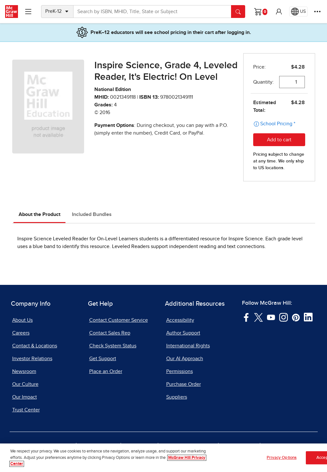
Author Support (183, 332)
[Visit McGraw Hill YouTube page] (271, 316)
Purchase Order (183, 384)
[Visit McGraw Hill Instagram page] (283, 316)
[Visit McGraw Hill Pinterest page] (295, 316)
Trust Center (26, 409)
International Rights (188, 345)
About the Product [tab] (39, 214)
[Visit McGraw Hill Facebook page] (246, 316)
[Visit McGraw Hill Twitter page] (258, 316)
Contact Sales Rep (109, 332)
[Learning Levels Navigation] (28, 11)
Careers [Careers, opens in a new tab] (21, 332)
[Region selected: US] (298, 11)
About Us (22, 320)
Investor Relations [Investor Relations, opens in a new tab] (32, 358)
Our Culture (25, 384)
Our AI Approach (184, 358)
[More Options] (317, 11)
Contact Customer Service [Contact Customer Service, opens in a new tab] (118, 320)
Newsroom (24, 371)
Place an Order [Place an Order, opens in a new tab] (105, 371)
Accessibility (180, 320)
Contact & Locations (34, 345)
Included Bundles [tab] (92, 214)
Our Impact (24, 397)
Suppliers (176, 397)
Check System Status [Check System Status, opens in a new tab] (112, 345)
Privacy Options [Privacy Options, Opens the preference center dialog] (282, 458)
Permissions (179, 371)
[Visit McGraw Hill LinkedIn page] (308, 316)
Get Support (102, 358)
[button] (279, 11)
